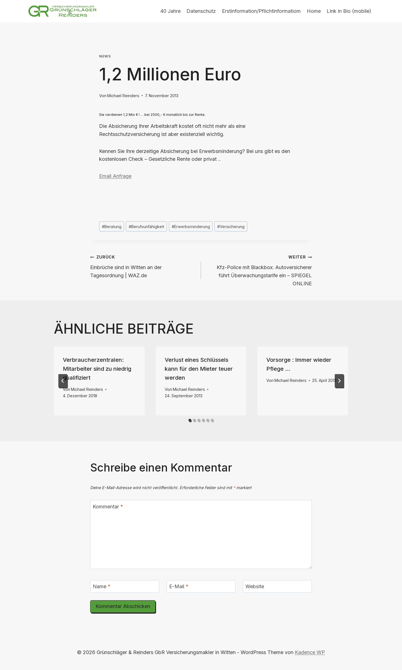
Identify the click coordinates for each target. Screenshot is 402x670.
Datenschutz (201, 11)
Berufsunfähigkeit (146, 226)
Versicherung (231, 226)
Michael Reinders (123, 95)
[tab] (189, 420)
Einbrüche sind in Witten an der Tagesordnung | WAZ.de (143, 265)
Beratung (111, 226)
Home (314, 11)
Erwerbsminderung (191, 226)
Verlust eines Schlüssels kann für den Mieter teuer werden (199, 368)
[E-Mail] (201, 586)
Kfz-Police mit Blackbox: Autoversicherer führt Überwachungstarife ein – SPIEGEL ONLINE (259, 269)
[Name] (124, 586)
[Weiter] (339, 380)
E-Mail (178, 586)
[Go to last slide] (62, 380)
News (105, 56)
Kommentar (108, 506)
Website (254, 586)
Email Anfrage (115, 176)
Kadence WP (310, 652)
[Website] (277, 586)
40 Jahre (170, 11)
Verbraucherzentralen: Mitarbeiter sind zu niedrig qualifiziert (97, 368)
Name (102, 586)
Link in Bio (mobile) (349, 11)
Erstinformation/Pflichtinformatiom (261, 11)
